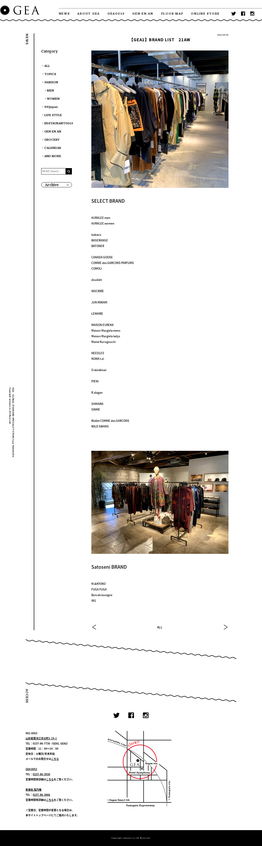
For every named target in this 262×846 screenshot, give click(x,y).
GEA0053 (116, 13)
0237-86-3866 (41, 795)
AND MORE (52, 156)
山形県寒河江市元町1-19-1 (41, 738)
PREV (94, 627)
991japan (51, 107)
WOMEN (53, 98)
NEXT (225, 627)
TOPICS (50, 74)
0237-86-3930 (41, 774)
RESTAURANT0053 (58, 123)
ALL (159, 627)
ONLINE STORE (205, 13)
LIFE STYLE (53, 115)
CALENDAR (52, 148)
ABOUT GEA (88, 13)
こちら (55, 759)
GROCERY (52, 139)
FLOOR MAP (172, 13)
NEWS (64, 13)
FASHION (51, 82)
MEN (50, 90)
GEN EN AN (142, 13)
